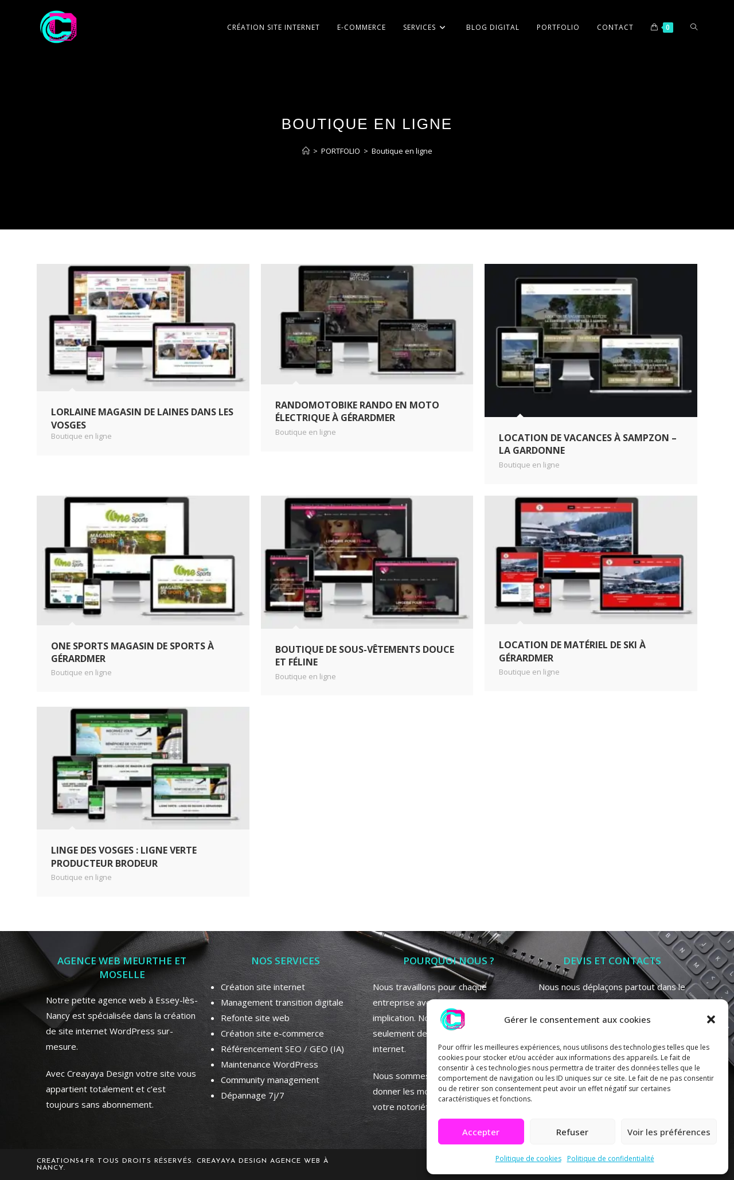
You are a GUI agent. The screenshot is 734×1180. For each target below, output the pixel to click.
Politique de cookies (528, 1158)
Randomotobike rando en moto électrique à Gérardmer (357, 411)
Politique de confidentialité (610, 1158)
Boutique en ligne (402, 151)
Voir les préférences (668, 1132)
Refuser (572, 1132)
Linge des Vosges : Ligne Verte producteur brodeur (124, 856)
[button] (711, 1019)
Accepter (480, 1132)
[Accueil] (306, 151)
